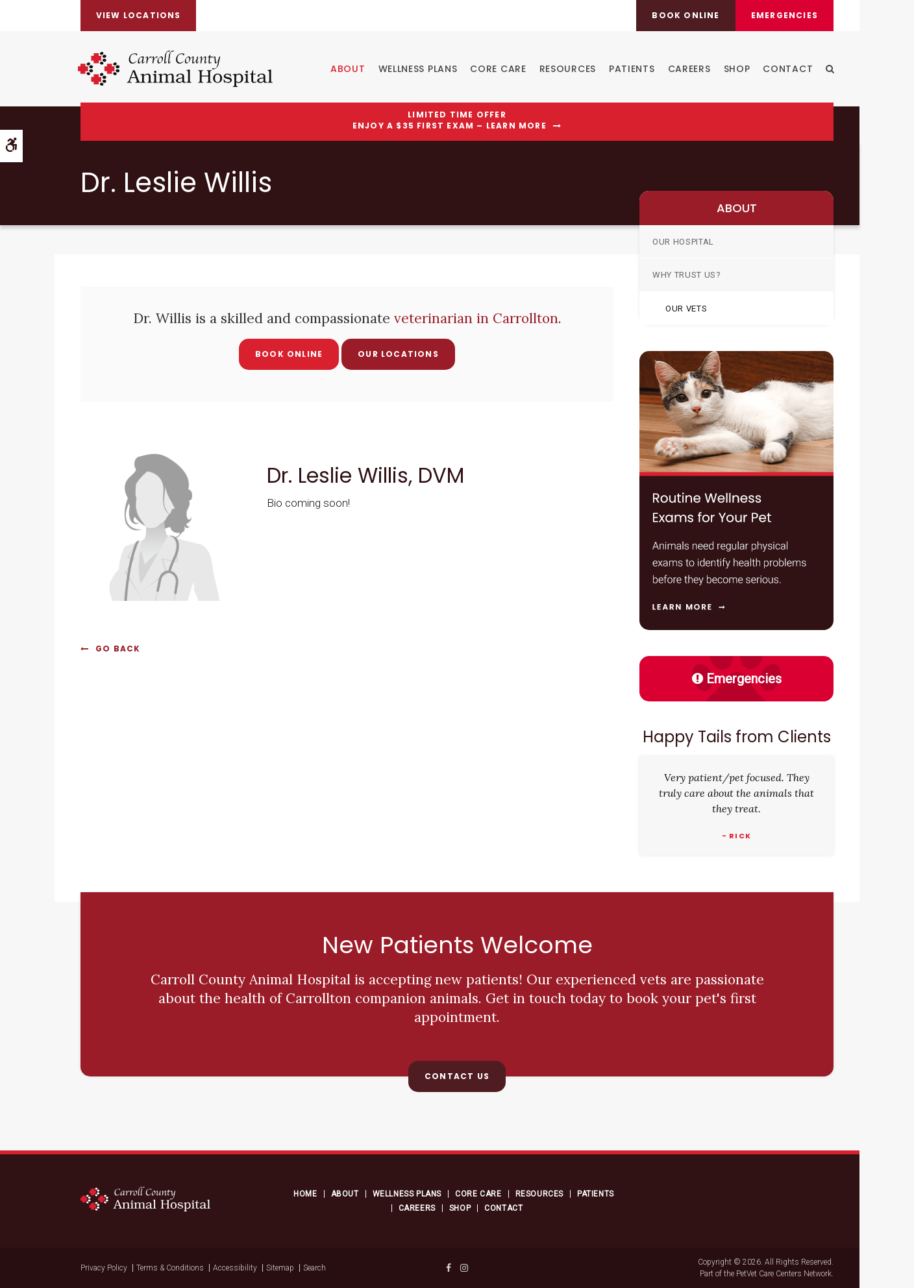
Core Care (497, 68)
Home (305, 1193)
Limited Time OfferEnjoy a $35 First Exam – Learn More (449, 120)
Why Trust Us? (686, 275)
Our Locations (398, 353)
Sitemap (280, 1267)
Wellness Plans (416, 68)
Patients (631, 68)
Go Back (117, 648)
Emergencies (783, 15)
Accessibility (235, 1267)
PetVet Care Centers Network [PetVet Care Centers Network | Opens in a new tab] (784, 1273)
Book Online (289, 353)
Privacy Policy (103, 1267)
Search (314, 1267)
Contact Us (457, 1076)
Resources (566, 68)
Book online (684, 15)
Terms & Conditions (170, 1267)
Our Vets (686, 308)
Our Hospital (683, 242)
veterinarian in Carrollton (476, 318)
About (347, 68)
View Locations (139, 15)
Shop (736, 68)
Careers (688, 68)
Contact (787, 68)
